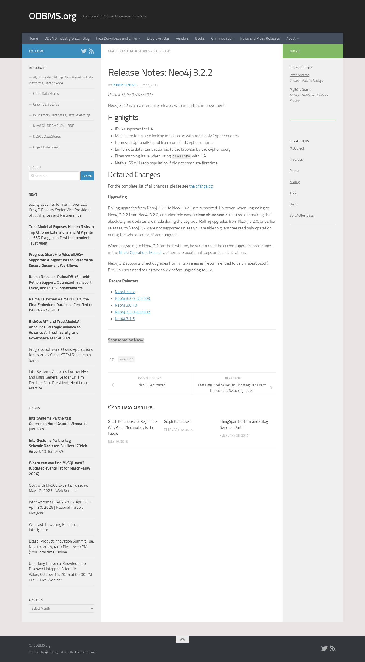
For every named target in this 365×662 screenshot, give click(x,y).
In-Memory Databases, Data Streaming (61, 115)
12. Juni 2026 (59, 423)
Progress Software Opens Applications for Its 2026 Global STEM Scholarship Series (61, 355)
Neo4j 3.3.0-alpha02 (133, 311)
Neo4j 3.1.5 (125, 318)
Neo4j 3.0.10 (126, 304)
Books (200, 38)
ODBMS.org (53, 16)
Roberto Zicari (124, 85)
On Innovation (222, 38)
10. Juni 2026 (58, 446)
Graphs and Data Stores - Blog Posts (143, 51)
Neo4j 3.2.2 (125, 291)
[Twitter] (84, 51)
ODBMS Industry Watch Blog (67, 38)
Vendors (182, 38)
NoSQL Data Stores (47, 136)
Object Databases (45, 147)
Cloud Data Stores (46, 94)
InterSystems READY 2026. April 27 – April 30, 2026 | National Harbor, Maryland (60, 507)
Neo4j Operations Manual (141, 252)
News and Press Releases (260, 38)
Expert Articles (158, 38)
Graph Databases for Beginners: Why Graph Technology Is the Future (128, 427)
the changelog (201, 185)
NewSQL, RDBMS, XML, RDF (53, 126)
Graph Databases (178, 421)
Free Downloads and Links (116, 38)
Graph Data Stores (46, 104)
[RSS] (91, 51)
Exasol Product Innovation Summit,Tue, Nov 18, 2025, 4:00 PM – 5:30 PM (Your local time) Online (61, 546)
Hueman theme (85, 652)
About (291, 38)
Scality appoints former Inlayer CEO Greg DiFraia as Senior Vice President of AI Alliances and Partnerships (60, 210)
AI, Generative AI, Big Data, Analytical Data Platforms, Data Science (61, 80)
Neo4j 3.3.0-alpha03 (133, 298)
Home (33, 38)
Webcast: (37, 524)
